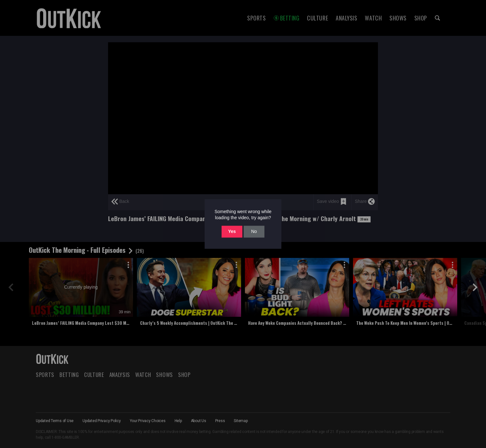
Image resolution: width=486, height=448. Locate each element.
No (254, 231)
